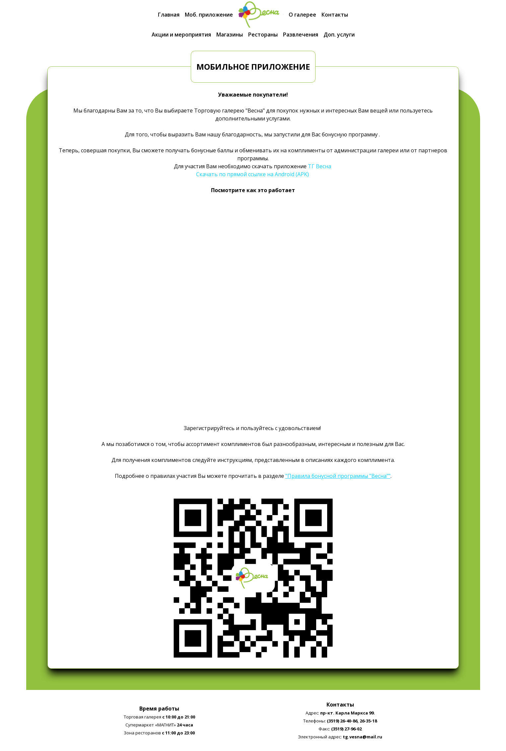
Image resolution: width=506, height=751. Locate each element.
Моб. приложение (209, 14)
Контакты (335, 14)
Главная (169, 14)
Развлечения (300, 34)
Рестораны (263, 34)
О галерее (302, 14)
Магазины (229, 34)
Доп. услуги (339, 34)
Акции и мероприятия (181, 34)
